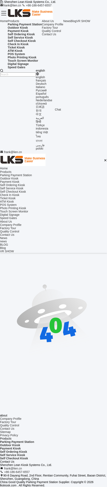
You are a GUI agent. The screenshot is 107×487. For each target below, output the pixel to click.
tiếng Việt (42, 132)
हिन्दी (38, 121)
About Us (48, 21)
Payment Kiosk (10, 448)
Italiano (40, 87)
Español (41, 93)
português (42, 97)
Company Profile (52, 24)
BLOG (4, 244)
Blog (73, 21)
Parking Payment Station (17, 441)
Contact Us (49, 34)
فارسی (40, 145)
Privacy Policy (9, 435)
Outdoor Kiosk (10, 445)
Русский (41, 90)
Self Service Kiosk (12, 455)
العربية (40, 118)
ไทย (38, 136)
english (40, 77)
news (3, 241)
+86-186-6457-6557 (37, 5)
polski (39, 148)
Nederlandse (44, 100)
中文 (39, 114)
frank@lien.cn (11, 5)
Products (13, 21)
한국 (39, 110)
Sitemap (5, 432)
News (67, 21)
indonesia (42, 128)
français (41, 80)
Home (4, 21)
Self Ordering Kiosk (13, 451)
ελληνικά (41, 103)
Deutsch (41, 83)
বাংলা (39, 141)
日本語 (40, 106)
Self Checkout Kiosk (14, 458)
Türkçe (40, 125)
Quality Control (51, 31)
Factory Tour (50, 27)
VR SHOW (83, 21)
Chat (58, 109)
